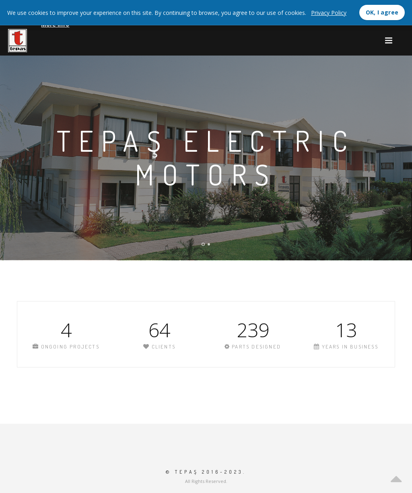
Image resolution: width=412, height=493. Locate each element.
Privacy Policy (328, 13)
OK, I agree (382, 12)
